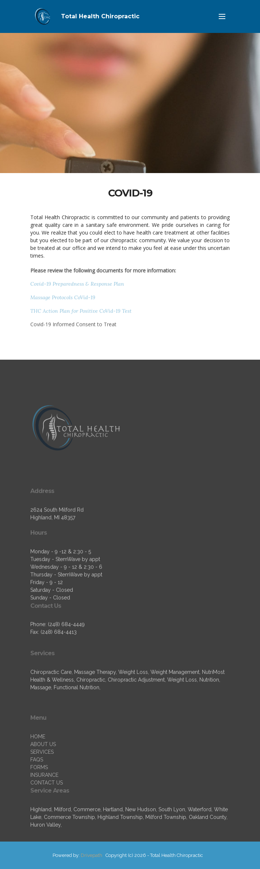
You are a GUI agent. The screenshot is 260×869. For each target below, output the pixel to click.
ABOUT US (43, 763)
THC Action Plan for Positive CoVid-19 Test (80, 313)
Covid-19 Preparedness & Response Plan (77, 285)
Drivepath (91, 855)
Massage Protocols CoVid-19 (62, 299)
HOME (37, 755)
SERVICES (42, 771)
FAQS (36, 779)
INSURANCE (44, 794)
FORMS (39, 786)
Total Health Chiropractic (100, 16)
